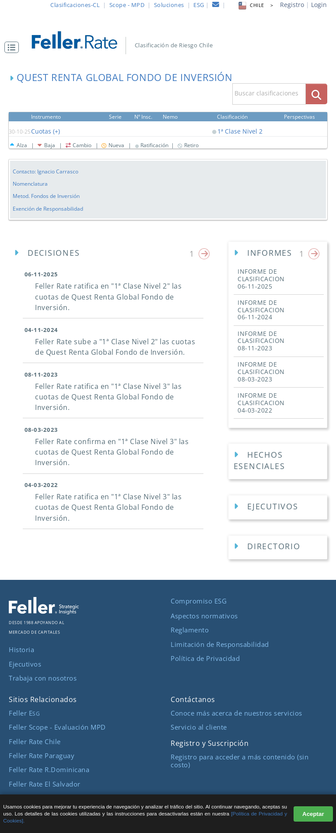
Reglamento (190, 629)
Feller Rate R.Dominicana (49, 768)
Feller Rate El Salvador (44, 782)
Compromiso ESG (199, 600)
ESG (198, 5)
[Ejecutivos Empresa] (277, 507)
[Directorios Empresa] (277, 547)
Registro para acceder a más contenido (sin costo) (239, 760)
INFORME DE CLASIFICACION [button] (261, 278)
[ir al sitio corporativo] (44, 611)
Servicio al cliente (199, 726)
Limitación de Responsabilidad (220, 643)
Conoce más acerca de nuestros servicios (236, 712)
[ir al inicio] (79, 39)
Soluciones (169, 5)
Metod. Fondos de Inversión (46, 195)
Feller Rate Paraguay (41, 754)
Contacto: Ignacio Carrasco (45, 171)
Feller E (24, 712)
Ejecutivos (25, 662)
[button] (13, 47)
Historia (21, 648)
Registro (292, 4)
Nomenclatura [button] (30, 183)
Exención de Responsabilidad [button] (48, 208)
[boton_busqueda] (316, 94)
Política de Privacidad (205, 657)
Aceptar (313, 814)
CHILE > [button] (255, 5)
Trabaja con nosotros (43, 677)
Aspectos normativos (204, 615)
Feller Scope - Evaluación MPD (57, 726)
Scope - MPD (127, 5)
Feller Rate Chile (35, 740)
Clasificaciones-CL (75, 5)
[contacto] (216, 5)
